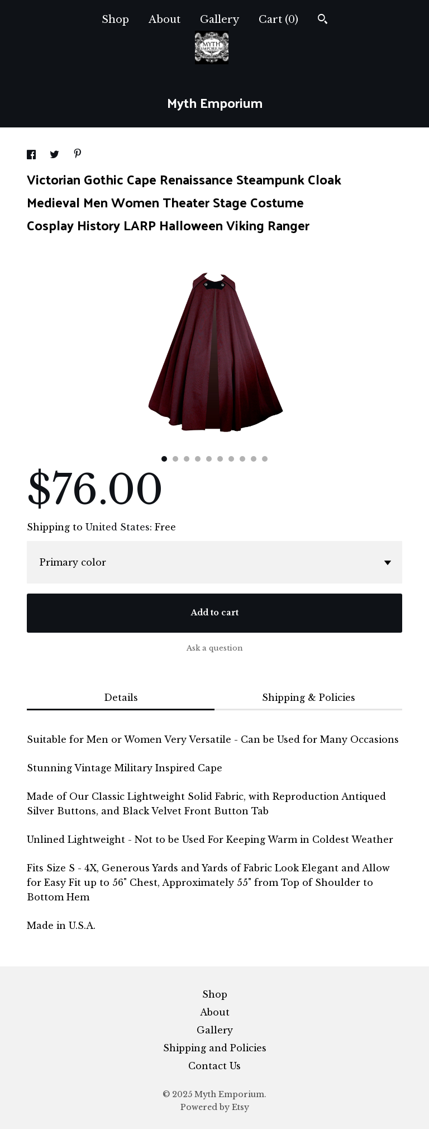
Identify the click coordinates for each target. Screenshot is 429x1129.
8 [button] (242, 459)
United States (117, 527)
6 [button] (220, 459)
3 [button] (186, 459)
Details (121, 697)
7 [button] (231, 459)
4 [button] (198, 459)
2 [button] (175, 459)
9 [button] (253, 459)
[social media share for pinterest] (77, 154)
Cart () (278, 19)
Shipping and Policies (214, 1048)
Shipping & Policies (308, 697)
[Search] (322, 20)
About (164, 19)
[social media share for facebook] (33, 156)
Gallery (219, 19)
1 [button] (164, 459)
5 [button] (209, 459)
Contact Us (214, 1065)
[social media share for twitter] (56, 156)
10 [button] (265, 459)
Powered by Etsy (214, 1107)
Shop (115, 19)
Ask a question (215, 648)
